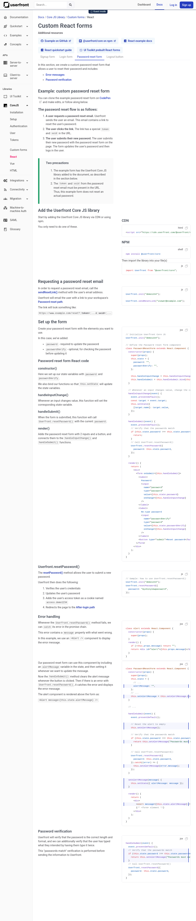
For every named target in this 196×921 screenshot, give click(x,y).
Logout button (115, 56)
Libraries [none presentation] (7, 89)
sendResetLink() (48, 291)
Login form (66, 56)
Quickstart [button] (16, 26)
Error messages (55, 74)
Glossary (11, 229)
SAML (10, 220)
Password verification (59, 79)
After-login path (85, 606)
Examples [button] (16, 35)
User (12, 133)
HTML (13, 170)
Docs (160, 4)
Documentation (15, 17)
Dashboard (144, 4)
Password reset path (50, 301)
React (13, 156)
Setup (13, 119)
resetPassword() (53, 572)
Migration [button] (16, 199)
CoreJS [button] (16, 105)
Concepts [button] (16, 44)
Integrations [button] (16, 181)
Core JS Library (56, 17)
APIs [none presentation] (5, 55)
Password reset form (89, 56)
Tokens (14, 139)
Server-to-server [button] (16, 64)
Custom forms (18, 149)
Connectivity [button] (16, 190)
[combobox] (54, 4)
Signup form (47, 56)
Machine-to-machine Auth (14, 209)
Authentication (18, 126)
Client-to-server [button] (16, 76)
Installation (16, 112)
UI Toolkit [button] (16, 96)
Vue (12, 163)
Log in (173, 4)
